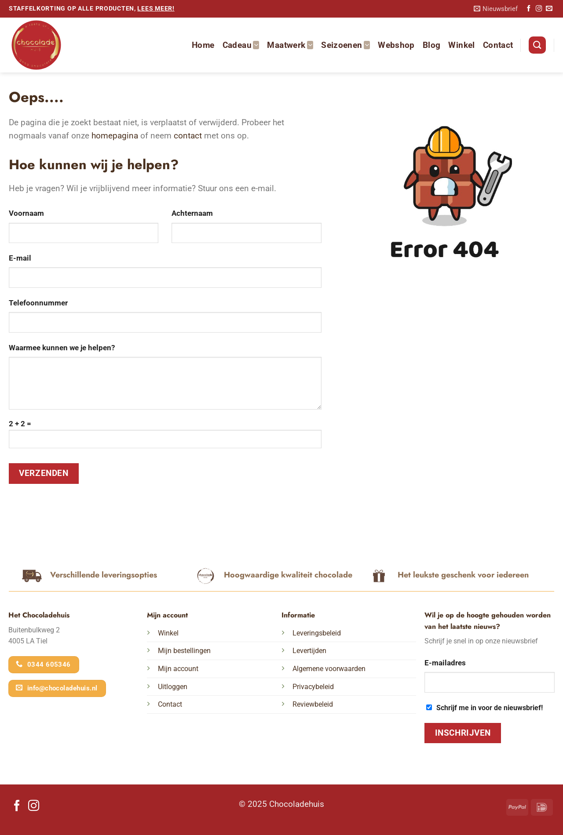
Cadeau (241, 45)
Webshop (396, 45)
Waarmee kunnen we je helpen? (62, 347)
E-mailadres (445, 662)
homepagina (114, 136)
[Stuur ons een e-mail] (549, 8)
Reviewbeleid (312, 704)
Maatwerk (290, 45)
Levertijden (309, 650)
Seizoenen (345, 45)
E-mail (20, 258)
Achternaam (192, 213)
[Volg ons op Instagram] (539, 8)
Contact (498, 45)
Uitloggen (172, 687)
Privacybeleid (313, 687)
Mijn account (178, 668)
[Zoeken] (537, 45)
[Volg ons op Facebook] (529, 8)
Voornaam (26, 213)
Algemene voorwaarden (329, 668)
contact (188, 136)
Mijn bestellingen (184, 650)
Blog (432, 45)
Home (203, 45)
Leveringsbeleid (316, 633)
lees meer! (155, 8)
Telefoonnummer (38, 302)
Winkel (461, 45)
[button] (496, 9)
